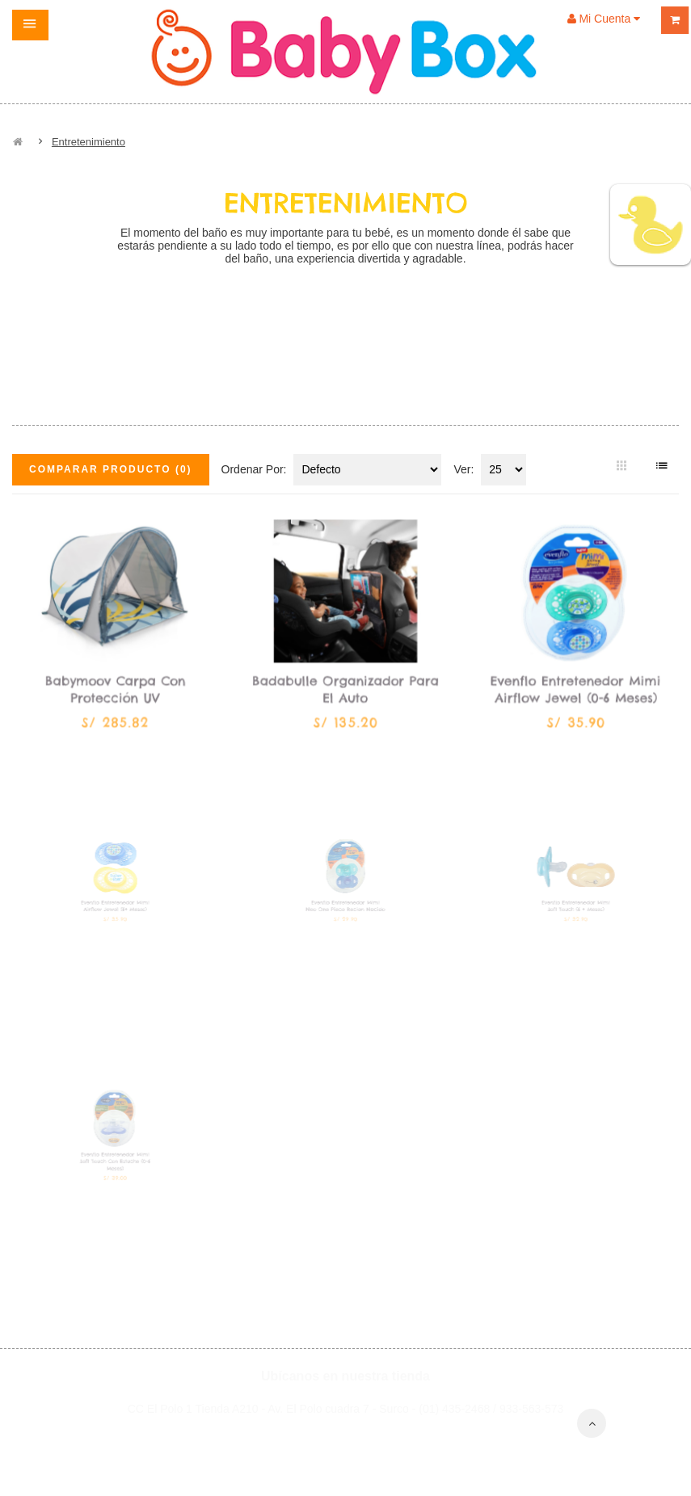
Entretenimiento (88, 142)
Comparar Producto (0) (110, 469)
